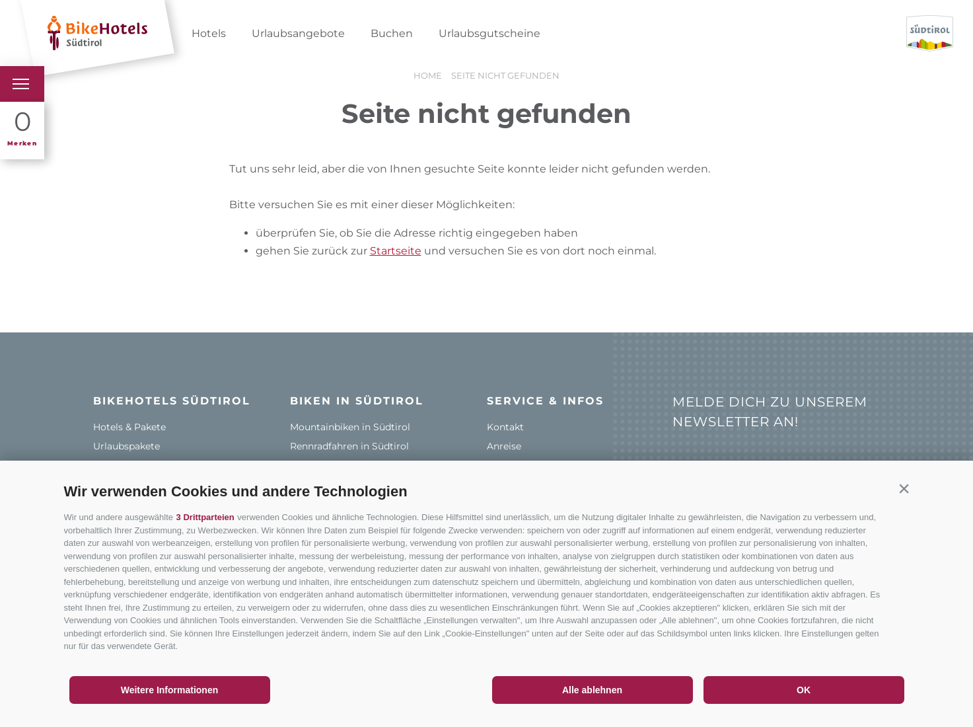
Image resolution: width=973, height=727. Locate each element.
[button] (904, 488)
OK (804, 690)
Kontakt (505, 427)
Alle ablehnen (592, 690)
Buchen (392, 33)
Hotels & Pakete (129, 427)
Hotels (209, 33)
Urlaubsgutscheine (489, 33)
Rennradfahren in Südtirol (349, 446)
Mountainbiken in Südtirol (350, 427)
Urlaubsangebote (298, 33)
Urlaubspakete (126, 446)
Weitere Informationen (170, 690)
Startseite (395, 251)
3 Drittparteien (205, 517)
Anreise (504, 446)
